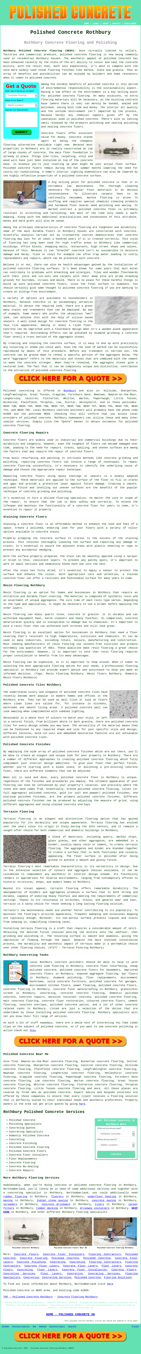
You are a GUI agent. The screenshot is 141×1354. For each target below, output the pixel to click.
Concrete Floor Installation (84, 1269)
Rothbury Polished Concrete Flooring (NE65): (39, 50)
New (34, 1326)
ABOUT (106, 23)
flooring (9, 144)
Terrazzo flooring (17, 818)
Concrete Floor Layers (41, 1265)
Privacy (135, 1326)
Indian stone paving (52, 1200)
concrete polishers (70, 410)
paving (8, 1200)
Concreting (57, 1262)
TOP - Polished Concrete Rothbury (28, 1296)
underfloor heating (101, 1196)
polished (69, 287)
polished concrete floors (117, 985)
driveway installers (94, 1208)
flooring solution (124, 1096)
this (33, 1030)
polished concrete (73, 54)
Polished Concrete (65, 1258)
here (82, 1104)
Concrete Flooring (33, 1258)
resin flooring (112, 651)
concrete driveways (56, 1204)
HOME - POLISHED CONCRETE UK (70, 1314)
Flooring (72, 1326)
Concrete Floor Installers (63, 1254)
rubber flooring (15, 1196)
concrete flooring (76, 95)
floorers (57, 1196)
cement (133, 358)
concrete (45, 417)
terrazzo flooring (64, 888)
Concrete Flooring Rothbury (77, 1296)
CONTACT (116, 23)
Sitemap (5, 1326)
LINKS (96, 23)
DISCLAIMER (130, 23)
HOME (86, 23)
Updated (42, 1326)
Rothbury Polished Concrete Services (44, 1112)
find (14, 1061)
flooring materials (55, 99)
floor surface (125, 164)
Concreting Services (19, 1273)
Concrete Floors (26, 1254)
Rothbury (69, 390)
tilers (99, 1204)
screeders (10, 1204)
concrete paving (104, 1200)
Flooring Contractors (105, 1254)
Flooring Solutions (118, 1277)
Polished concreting (18, 390)
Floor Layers (111, 1265)
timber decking (47, 1208)
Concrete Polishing (31, 1262)
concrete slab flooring (47, 966)
